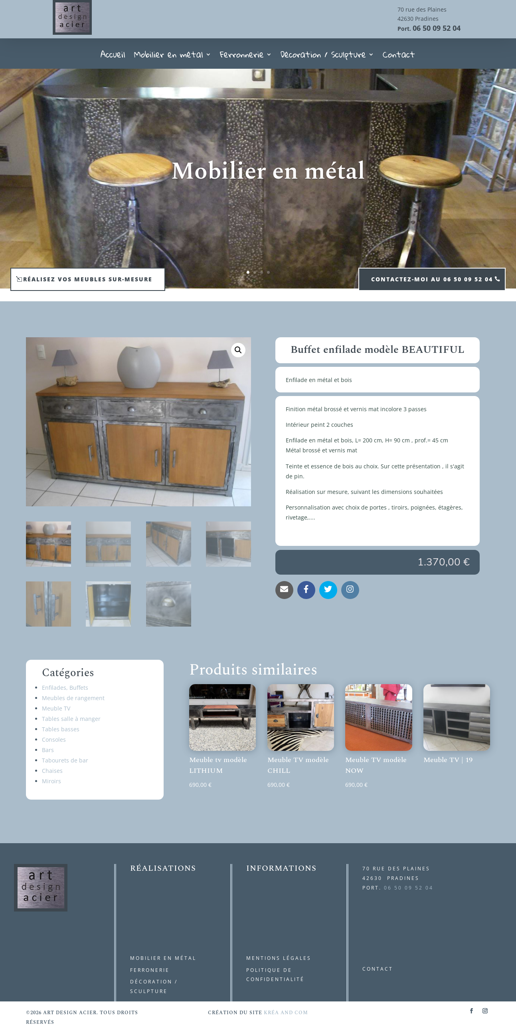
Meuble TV (56, 708)
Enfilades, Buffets (65, 687)
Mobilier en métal (168, 57)
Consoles (54, 739)
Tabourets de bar (65, 760)
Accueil (113, 57)
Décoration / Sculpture (323, 57)
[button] (238, 350)
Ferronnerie (242, 57)
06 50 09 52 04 (437, 28)
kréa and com (286, 1013)
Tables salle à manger (71, 718)
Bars (48, 750)
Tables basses (60, 729)
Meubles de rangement (73, 698)
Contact (399, 57)
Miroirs (51, 781)
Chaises (52, 770)
